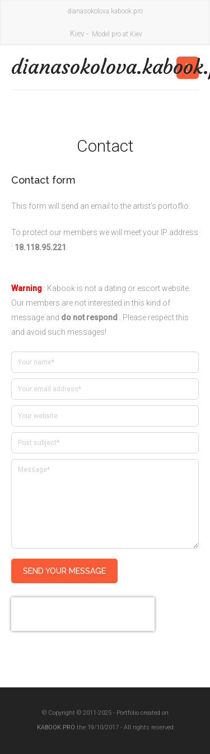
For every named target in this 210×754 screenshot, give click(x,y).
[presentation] (83, 614)
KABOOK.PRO (56, 727)
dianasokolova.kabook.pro (58, 66)
